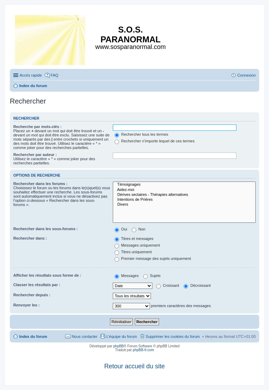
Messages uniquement (137, 245)
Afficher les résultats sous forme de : (47, 275)
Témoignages (184, 184)
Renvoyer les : (26, 305)
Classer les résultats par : (36, 285)
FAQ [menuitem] (54, 75)
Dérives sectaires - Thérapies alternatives (184, 194)
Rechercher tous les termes (141, 134)
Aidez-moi (184, 189)
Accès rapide (31, 75)
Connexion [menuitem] (246, 75)
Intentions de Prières (184, 199)
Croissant (167, 285)
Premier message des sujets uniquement (153, 258)
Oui (121, 229)
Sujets (152, 276)
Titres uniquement (133, 252)
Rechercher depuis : (31, 295)
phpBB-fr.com (143, 350)
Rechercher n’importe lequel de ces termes (155, 141)
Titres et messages (134, 238)
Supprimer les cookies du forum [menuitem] (173, 336)
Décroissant (197, 285)
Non (138, 229)
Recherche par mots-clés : (37, 127)
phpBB (118, 346)
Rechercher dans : (30, 238)
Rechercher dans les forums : (40, 184)
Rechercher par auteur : (35, 155)
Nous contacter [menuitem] (84, 336)
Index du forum (33, 336)
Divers (184, 204)
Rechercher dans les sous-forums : (45, 229)
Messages (127, 276)
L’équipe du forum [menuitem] (121, 336)
